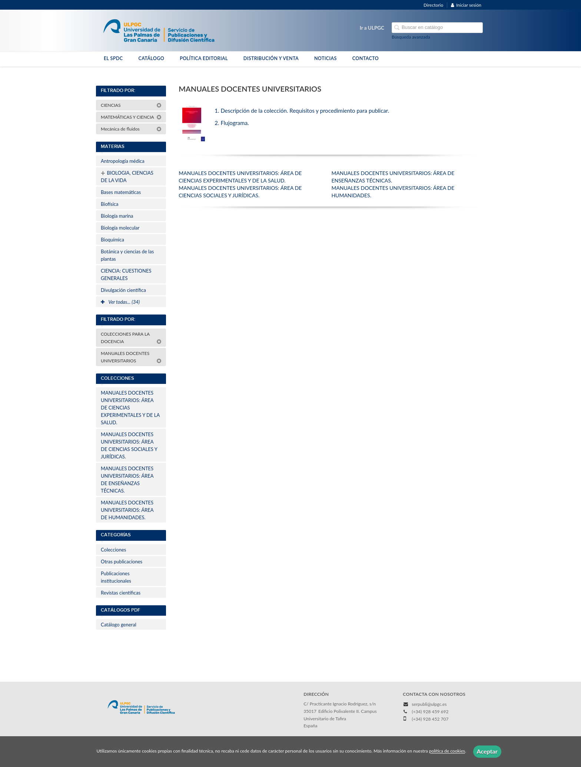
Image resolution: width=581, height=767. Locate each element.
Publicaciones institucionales (116, 577)
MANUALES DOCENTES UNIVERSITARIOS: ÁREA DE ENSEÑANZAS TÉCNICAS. (127, 479)
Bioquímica (112, 240)
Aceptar (487, 751)
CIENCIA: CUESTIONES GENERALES (126, 274)
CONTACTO (365, 58)
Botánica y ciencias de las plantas (127, 255)
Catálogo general (118, 625)
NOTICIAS (325, 58)
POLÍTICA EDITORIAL (204, 58)
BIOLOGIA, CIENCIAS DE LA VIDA (127, 175)
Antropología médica (123, 161)
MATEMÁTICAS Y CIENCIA (131, 117)
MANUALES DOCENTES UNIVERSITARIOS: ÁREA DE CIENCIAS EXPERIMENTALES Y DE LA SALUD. (130, 407)
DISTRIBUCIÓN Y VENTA (271, 58)
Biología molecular (120, 228)
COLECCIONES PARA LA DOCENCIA (131, 337)
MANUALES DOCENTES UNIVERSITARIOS (131, 356)
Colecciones (113, 550)
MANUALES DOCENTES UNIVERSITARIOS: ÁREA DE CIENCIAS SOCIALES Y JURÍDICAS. (129, 445)
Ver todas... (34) (120, 302)
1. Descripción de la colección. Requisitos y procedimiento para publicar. (302, 110)
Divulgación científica (123, 290)
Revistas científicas (120, 593)
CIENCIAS (131, 105)
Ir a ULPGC (372, 28)
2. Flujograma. (232, 122)
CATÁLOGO (151, 58)
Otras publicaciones (121, 561)
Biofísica (109, 204)
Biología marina (117, 216)
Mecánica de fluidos (131, 129)
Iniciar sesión (466, 5)
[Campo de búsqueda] (437, 27)
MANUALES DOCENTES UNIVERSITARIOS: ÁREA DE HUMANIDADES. (127, 510)
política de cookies (447, 751)
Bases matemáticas (121, 192)
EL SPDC (113, 58)
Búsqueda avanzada (411, 37)
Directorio (433, 5)
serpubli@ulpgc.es (429, 704)
